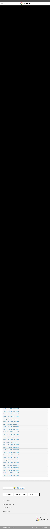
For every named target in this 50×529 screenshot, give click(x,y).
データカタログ (8, 494)
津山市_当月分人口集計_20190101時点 (11, 455)
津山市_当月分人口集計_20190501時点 (11, 437)
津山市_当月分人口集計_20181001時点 (11, 462)
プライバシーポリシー (12, 527)
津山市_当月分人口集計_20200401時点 (11, 408)
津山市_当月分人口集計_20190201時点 (11, 444)
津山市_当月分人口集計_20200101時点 (11, 416)
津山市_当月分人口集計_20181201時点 (11, 457)
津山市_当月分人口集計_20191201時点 (11, 419)
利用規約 (5, 527)
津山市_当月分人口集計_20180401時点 (11, 475)
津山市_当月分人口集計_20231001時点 (11, 452)
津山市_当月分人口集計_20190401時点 (11, 447)
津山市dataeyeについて (8, 504)
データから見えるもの (20, 494)
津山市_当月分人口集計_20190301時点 (11, 442)
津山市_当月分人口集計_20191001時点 (11, 424)
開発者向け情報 (6, 512)
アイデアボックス (34, 494)
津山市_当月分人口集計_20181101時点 (11, 460)
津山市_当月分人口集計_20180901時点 (11, 465)
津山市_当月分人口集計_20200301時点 (11, 411)
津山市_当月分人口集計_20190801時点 (11, 429)
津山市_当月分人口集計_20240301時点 (11, 449)
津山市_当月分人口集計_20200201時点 (11, 414)
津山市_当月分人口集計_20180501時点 (11, 439)
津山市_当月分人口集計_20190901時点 (11, 426)
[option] (8, 488)
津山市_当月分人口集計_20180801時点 (11, 467)
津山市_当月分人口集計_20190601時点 (11, 434)
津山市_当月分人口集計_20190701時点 (11, 431)
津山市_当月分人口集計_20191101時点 (11, 421)
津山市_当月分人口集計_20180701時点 (11, 470)
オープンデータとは (7, 508)
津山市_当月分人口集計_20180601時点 (11, 472)
